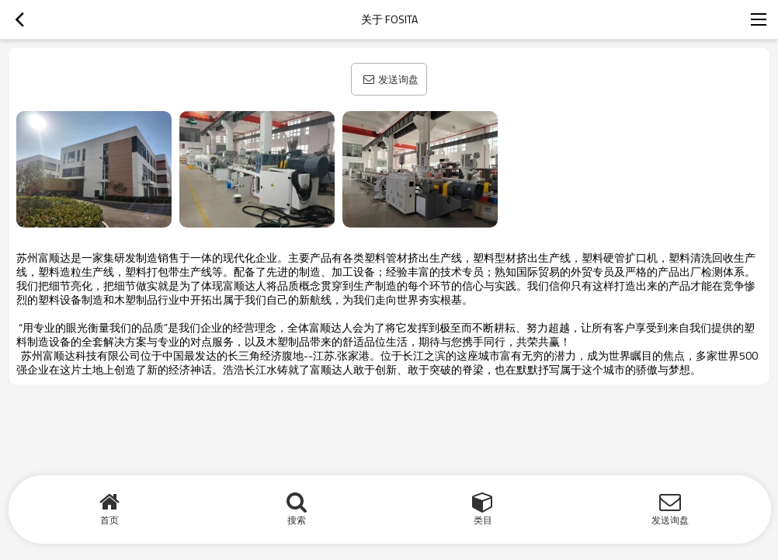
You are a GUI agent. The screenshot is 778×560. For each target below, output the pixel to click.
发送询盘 (398, 79)
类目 (483, 520)
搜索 (296, 520)
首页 (109, 520)
